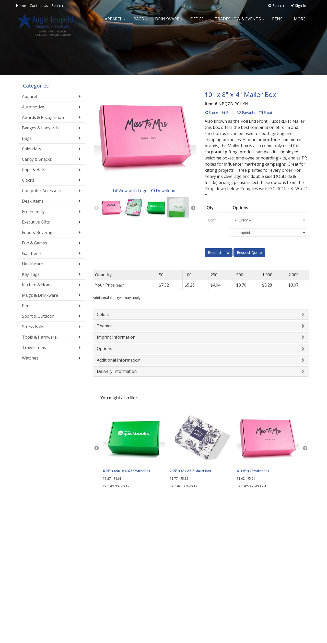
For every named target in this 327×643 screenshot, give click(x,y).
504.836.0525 (297, 600)
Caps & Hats (33, 169)
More (301, 20)
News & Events (29, 547)
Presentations (79, 539)
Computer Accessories (43, 190)
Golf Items (32, 253)
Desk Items (32, 201)
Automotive (33, 107)
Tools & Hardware (39, 337)
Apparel (115, 20)
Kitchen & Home (37, 285)
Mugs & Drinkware (40, 295)
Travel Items (34, 347)
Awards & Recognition (43, 117)
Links (72, 554)
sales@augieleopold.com (285, 612)
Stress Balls (33, 326)
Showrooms (77, 532)
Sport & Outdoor (38, 316)
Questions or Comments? (42, 563)
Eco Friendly (33, 211)
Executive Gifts (36, 222)
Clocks (28, 180)
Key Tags (31, 274)
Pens (279, 20)
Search (57, 5)
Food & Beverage (38, 232)
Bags (140, 20)
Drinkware (169, 20)
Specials (24, 554)
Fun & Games (34, 243)
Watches (30, 358)
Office (198, 20)
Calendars (31, 149)
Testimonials (77, 547)
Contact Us (39, 5)
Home (21, 5)
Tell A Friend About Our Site (44, 569)
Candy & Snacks (37, 159)
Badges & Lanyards (40, 128)
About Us (25, 532)
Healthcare (32, 264)
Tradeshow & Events (239, 20)
